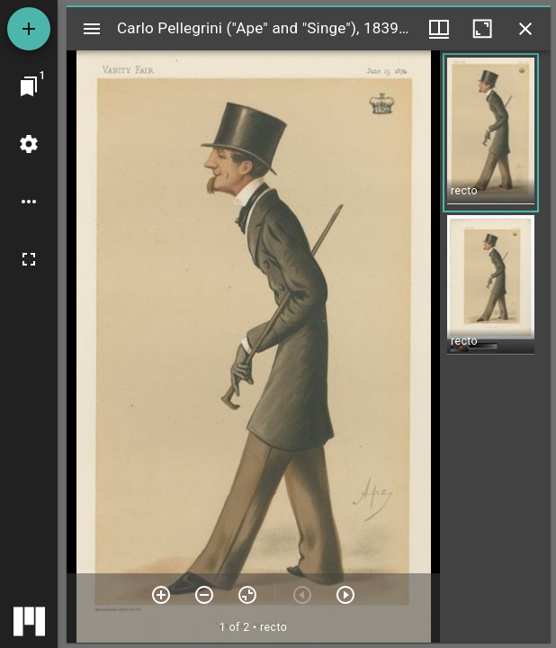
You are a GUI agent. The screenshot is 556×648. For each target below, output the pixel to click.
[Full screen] (28, 259)
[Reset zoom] (247, 594)
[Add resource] (28, 28)
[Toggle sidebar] (91, 28)
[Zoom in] (161, 594)
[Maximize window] (482, 28)
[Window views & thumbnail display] (439, 28)
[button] (490, 133)
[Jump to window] (28, 86)
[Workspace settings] (28, 144)
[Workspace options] (28, 201)
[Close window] (525, 28)
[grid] (495, 346)
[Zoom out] (204, 594)
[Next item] (345, 594)
